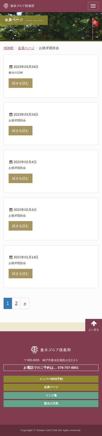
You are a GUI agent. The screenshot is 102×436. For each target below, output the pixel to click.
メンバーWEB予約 (51, 379)
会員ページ (51, 387)
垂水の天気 (51, 403)
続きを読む (20, 83)
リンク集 (51, 395)
